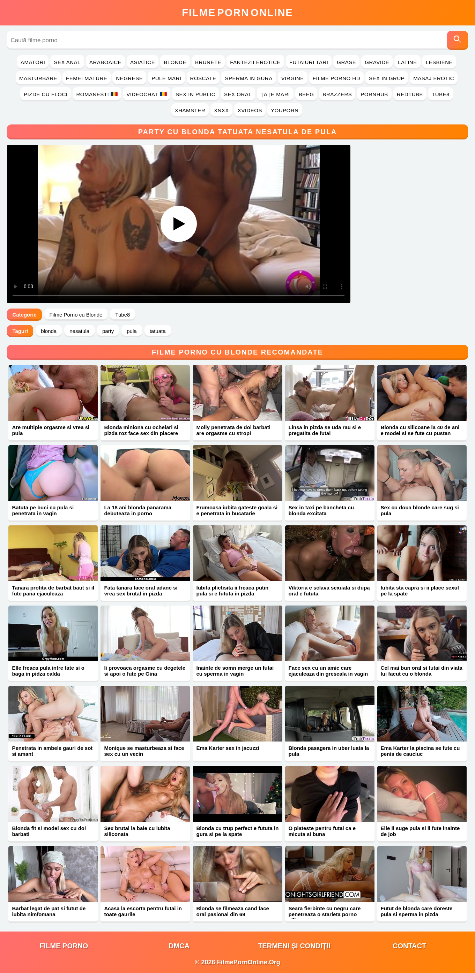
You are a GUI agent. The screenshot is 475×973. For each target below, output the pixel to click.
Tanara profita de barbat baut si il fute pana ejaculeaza (53, 590)
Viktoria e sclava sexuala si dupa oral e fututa (329, 590)
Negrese (129, 78)
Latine (407, 62)
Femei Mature (86, 78)
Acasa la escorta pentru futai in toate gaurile (143, 911)
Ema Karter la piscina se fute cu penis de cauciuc (420, 751)
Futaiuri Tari (308, 62)
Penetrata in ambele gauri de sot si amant (52, 751)
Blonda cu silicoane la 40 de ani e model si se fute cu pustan (420, 430)
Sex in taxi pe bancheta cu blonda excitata (321, 510)
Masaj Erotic (433, 78)
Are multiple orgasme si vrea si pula (50, 430)
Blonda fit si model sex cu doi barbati (49, 831)
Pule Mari (166, 78)
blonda (49, 331)
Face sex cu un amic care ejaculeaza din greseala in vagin (328, 671)
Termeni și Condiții (294, 946)
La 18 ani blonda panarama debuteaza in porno (137, 510)
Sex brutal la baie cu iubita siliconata (137, 831)
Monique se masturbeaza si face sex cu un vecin (144, 751)
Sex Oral (238, 94)
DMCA (179, 946)
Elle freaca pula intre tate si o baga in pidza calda (48, 671)
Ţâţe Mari (275, 94)
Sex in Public (195, 94)
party (108, 331)
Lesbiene (439, 62)
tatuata (158, 331)
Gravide (377, 62)
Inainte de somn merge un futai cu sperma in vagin (235, 671)
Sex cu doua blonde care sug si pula (420, 510)
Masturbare (38, 78)
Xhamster (190, 110)
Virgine (292, 78)
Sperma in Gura (248, 78)
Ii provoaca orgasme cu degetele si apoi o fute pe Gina (144, 671)
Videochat (146, 94)
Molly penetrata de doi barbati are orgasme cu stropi (233, 430)
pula (131, 331)
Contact (409, 946)
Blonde (175, 62)
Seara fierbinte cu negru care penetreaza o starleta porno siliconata (325, 914)
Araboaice (105, 62)
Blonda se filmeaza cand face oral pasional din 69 (232, 911)
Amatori (33, 62)
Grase (346, 62)
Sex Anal (67, 62)
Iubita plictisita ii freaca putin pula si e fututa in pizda (232, 590)
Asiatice (142, 62)
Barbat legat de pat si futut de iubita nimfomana (49, 911)
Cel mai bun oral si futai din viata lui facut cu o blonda (421, 671)
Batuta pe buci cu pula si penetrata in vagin (43, 510)
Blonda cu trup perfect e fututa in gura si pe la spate (237, 831)
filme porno (64, 946)
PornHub (374, 94)
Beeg (306, 94)
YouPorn (284, 110)
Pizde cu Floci (45, 94)
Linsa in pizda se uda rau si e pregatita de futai (325, 430)
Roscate (203, 78)
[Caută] (457, 40)
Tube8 (441, 94)
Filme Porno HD (336, 78)
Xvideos (250, 110)
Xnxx (221, 110)
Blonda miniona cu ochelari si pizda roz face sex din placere (141, 430)
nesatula (79, 331)
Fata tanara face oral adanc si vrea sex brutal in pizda (140, 590)
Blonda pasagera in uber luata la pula (329, 751)
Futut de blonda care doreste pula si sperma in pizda (417, 911)
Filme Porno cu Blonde (76, 315)
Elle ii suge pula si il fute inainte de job (420, 831)
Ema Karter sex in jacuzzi (227, 748)
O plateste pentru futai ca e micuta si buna (322, 831)
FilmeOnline (237, 12)
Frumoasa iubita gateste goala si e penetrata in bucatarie (236, 510)
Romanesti (97, 94)
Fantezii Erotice (255, 62)
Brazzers (337, 94)
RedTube (410, 94)
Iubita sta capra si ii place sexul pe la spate (420, 590)
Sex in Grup (387, 78)
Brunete (208, 62)
